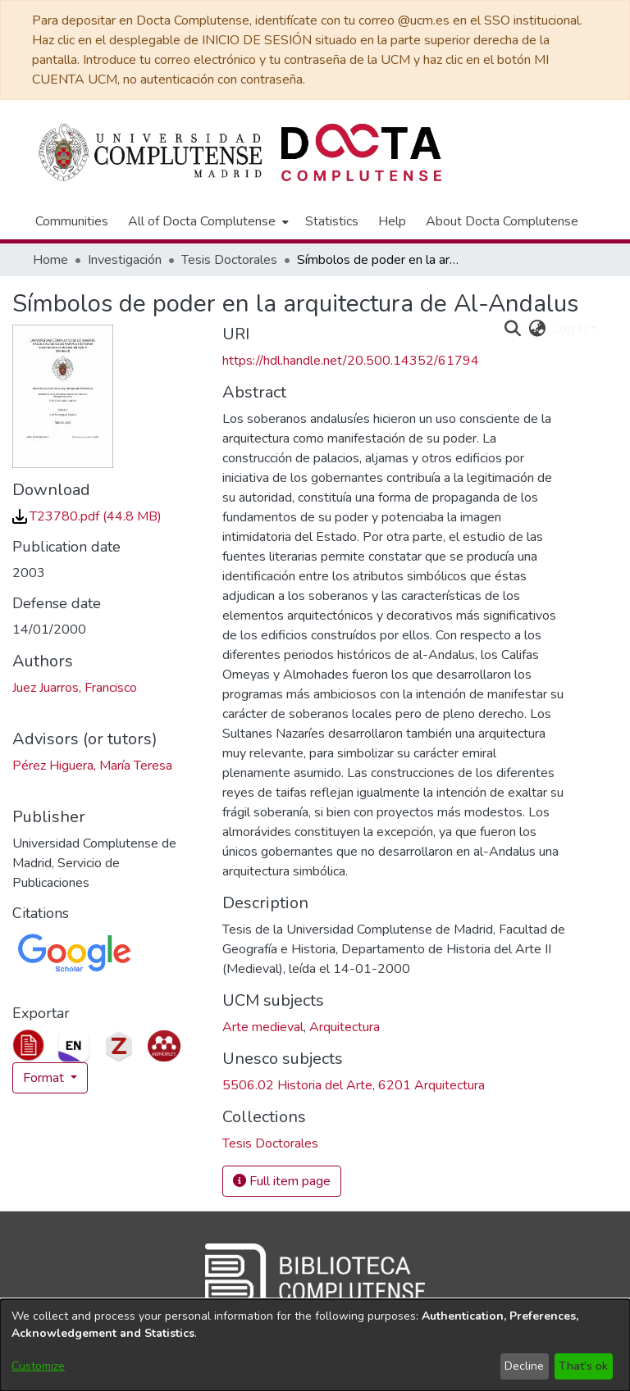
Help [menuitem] (392, 221)
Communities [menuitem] (71, 221)
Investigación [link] (125, 260)
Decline (524, 1366)
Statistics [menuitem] (331, 221)
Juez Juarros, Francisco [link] (74, 688)
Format (45, 1078)
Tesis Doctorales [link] (229, 260)
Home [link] (50, 260)
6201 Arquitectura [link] (431, 1085)
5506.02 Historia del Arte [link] (297, 1085)
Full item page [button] (282, 1181)
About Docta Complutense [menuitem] (502, 221)
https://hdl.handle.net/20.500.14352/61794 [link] (350, 361)
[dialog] (315, 1345)
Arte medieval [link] (263, 1027)
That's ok (583, 1366)
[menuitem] (207, 221)
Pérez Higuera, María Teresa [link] (92, 766)
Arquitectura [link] (344, 1027)
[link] (87, 516)
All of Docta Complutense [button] (202, 221)
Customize (38, 1366)
